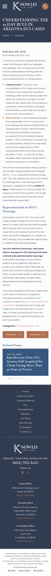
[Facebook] (22, 472)
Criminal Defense (25, 326)
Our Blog (25, 418)
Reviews (25, 414)
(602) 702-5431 (25, 463)
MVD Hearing (13, 118)
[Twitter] (28, 472)
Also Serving (25, 423)
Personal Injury (25, 409)
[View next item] (26, 378)
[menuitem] (11, 570)
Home (25, 391)
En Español (25, 427)
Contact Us (25, 431)
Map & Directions (25, 495)
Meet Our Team (25, 396)
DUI (9, 175)
